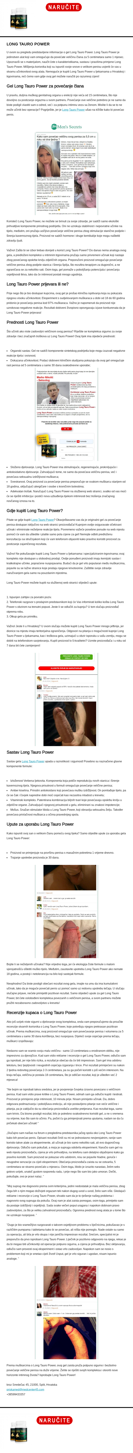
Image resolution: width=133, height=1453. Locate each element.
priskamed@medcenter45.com (25, 1389)
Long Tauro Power (73, 109)
